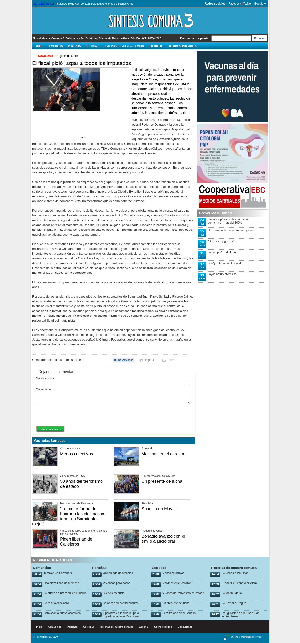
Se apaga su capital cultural (120, 603)
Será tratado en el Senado (179, 613)
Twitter (247, 3)
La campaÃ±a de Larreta (223, 252)
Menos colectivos (76, 453)
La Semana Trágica (234, 603)
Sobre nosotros (163, 626)
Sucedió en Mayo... (160, 508)
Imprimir (150, 360)
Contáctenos (185, 626)
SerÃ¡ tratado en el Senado (225, 263)
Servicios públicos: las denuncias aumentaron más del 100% (229, 221)
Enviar (172, 360)
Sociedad (92, 45)
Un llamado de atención (118, 573)
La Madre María (232, 593)
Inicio (38, 45)
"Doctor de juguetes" (221, 241)
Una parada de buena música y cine (231, 230)
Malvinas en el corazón (163, 453)
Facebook (235, 3)
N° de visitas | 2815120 (45, 636)
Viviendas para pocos (116, 583)
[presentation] (72, 415)
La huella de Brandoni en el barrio (65, 593)
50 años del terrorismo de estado (183, 593)
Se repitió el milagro (56, 603)
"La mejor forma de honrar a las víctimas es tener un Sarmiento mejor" (68, 516)
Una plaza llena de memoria (61, 583)
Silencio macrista (114, 593)
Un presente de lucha (162, 481)
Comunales (55, 45)
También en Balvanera (58, 573)
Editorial (156, 45)
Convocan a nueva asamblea (62, 613)
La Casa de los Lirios (235, 573)
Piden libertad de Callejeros (76, 542)
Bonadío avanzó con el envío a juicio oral (163, 539)
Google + (260, 3)
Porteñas (74, 45)
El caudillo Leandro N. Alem (239, 583)
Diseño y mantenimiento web (246, 636)
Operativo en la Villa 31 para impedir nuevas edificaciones (121, 614)
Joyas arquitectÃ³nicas (222, 274)
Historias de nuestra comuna (124, 45)
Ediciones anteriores (182, 45)
